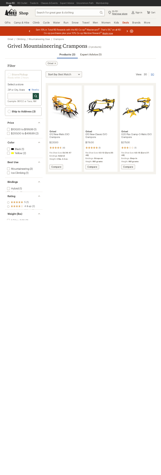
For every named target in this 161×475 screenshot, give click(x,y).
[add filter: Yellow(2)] (14, 153)
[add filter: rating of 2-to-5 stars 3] (21, 224)
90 (152, 74)
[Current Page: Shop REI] (10, 3)
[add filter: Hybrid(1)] (12, 188)
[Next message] (127, 31)
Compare (56, 167)
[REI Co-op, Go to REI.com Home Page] (11, 12)
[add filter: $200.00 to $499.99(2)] (20, 133)
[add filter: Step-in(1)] (12, 192)
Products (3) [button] (67, 54)
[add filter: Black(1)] (13, 148)
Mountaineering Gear (39, 39)
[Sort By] (64, 74)
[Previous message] (29, 31)
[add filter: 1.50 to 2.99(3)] (15, 243)
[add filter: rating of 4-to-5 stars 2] (21, 216)
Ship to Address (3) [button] (22, 111)
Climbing (21, 39)
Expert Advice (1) (91, 54)
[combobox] (70, 12)
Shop (23, 13)
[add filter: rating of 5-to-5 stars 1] (21, 212)
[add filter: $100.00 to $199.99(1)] (19, 129)
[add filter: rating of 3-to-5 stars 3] (21, 220)
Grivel (10, 39)
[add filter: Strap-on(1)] (13, 196)
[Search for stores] (36, 96)
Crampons (58, 39)
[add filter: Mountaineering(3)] (17, 168)
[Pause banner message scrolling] (131, 31)
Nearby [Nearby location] (33, 90)
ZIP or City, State (16, 89)
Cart (151, 12)
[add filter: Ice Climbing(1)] (15, 172)
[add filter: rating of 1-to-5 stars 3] (21, 228)
